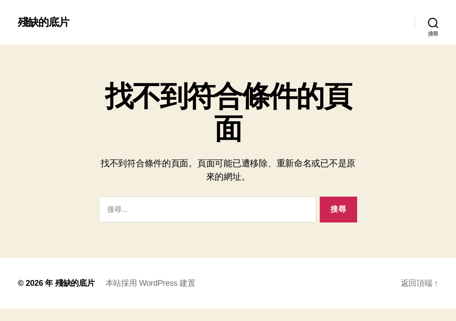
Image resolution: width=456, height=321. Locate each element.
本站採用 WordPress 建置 (150, 283)
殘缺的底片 (43, 22)
